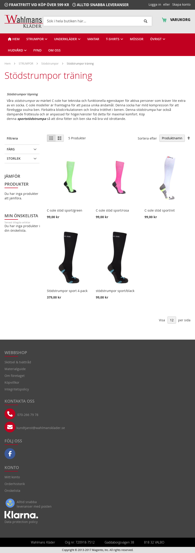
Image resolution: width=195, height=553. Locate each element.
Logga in (155, 4)
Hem (8, 63)
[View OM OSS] (54, 50)
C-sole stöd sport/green (64, 210)
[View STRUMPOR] (37, 39)
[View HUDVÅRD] (17, 50)
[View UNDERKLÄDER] (67, 39)
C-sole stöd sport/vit (160, 210)
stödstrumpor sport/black (115, 291)
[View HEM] (14, 39)
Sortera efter (147, 138)
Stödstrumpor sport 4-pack (67, 291)
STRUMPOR (26, 63)
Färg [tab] (11, 149)
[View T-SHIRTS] (114, 39)
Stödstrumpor (50, 63)
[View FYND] (37, 50)
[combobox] (98, 21)
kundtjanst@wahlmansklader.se (40, 428)
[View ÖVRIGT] (158, 39)
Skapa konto (181, 4)
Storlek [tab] (14, 158)
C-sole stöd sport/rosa (112, 210)
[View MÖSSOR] (136, 39)
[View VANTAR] (93, 39)
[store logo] (24, 21)
